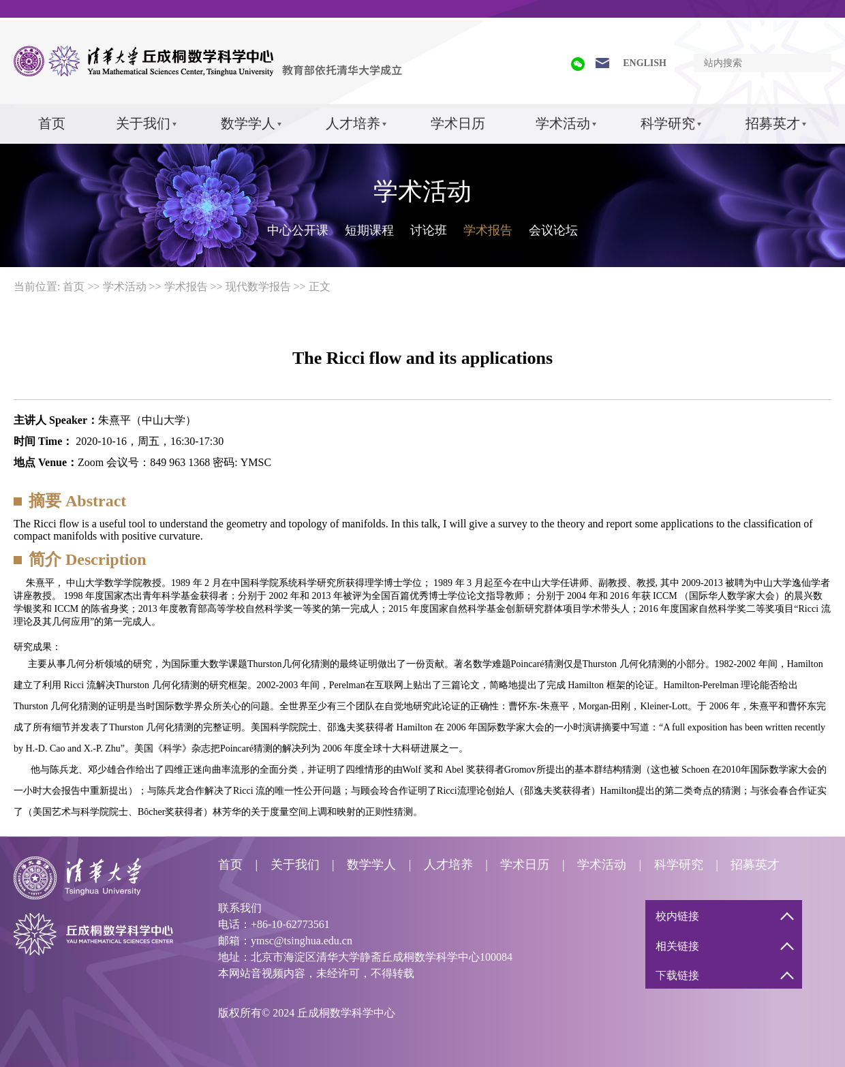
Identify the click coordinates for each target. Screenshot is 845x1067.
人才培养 (353, 123)
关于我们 (143, 123)
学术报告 (487, 230)
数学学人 (248, 123)
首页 (51, 123)
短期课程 (369, 230)
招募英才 (773, 123)
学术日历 (458, 123)
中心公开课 (297, 230)
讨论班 (428, 230)
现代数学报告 (258, 286)
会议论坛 (553, 230)
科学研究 (668, 123)
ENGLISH (644, 63)
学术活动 (563, 123)
